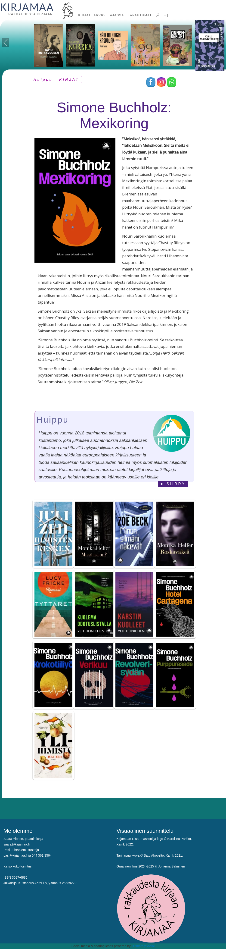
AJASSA (117, 15)
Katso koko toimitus (17, 866)
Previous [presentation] (6, 43)
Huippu (43, 79)
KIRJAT (84, 15)
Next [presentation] (220, 42)
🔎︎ (157, 15)
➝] (165, 15)
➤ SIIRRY (173, 484)
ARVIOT (100, 15)
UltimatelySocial (143, 946)
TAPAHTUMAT (139, 15)
